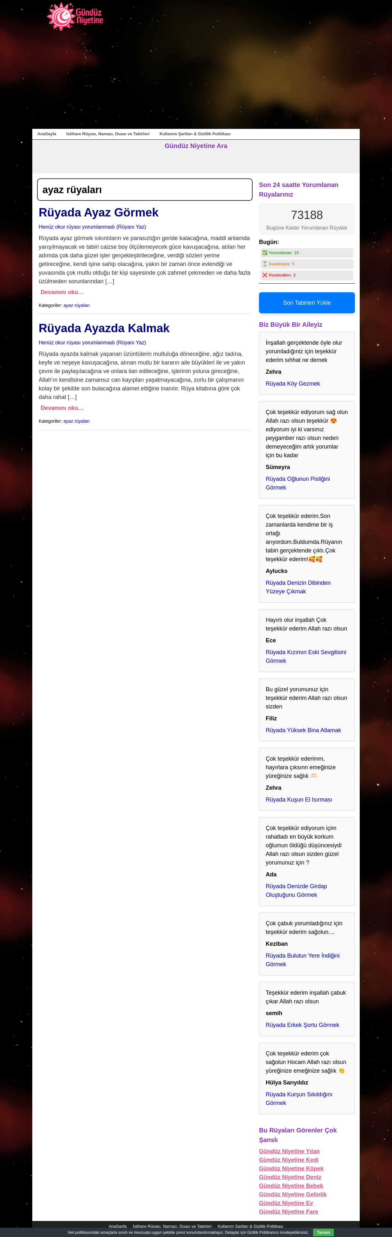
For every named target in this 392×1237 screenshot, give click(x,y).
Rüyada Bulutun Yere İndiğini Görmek (303, 959)
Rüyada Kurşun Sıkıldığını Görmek (299, 1098)
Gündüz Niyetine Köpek (291, 1168)
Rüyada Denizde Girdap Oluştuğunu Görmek (296, 890)
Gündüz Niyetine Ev (286, 1203)
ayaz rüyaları (77, 305)
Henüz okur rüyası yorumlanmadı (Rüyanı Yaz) (92, 227)
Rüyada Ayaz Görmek (99, 212)
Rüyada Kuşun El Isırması (299, 799)
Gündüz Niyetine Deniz (290, 1177)
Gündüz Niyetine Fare (288, 1212)
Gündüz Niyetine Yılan (289, 1151)
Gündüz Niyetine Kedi (288, 1160)
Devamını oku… (62, 292)
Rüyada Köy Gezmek (293, 383)
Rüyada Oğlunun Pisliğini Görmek (298, 483)
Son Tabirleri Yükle (307, 303)
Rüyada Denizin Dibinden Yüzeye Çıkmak (298, 587)
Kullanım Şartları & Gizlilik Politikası (195, 133)
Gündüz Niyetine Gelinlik (293, 1194)
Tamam (323, 1232)
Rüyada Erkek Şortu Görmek (302, 1025)
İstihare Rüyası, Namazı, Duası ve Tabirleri (108, 133)
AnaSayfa (46, 133)
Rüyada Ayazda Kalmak (104, 328)
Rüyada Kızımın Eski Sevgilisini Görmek (306, 656)
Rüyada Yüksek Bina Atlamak (303, 730)
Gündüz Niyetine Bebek (291, 1186)
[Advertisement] (196, 80)
